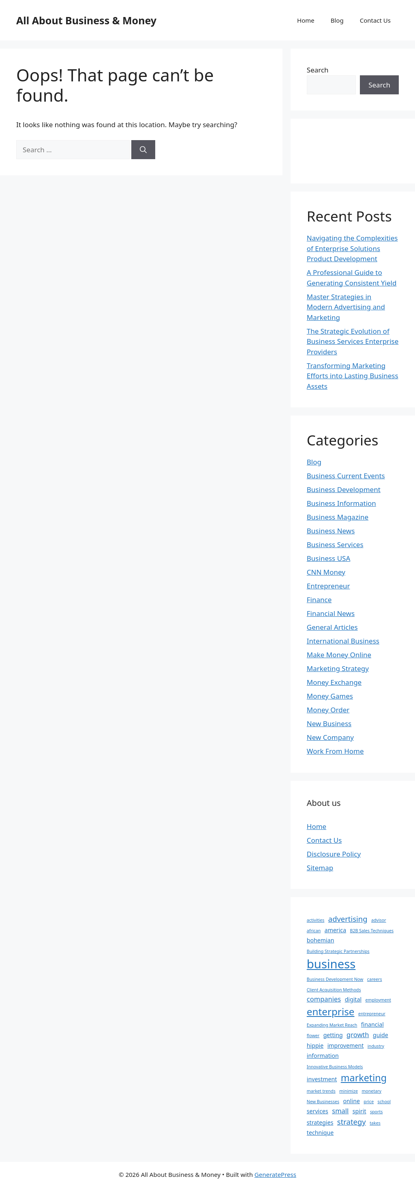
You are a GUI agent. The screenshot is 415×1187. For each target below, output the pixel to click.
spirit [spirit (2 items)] (359, 1111)
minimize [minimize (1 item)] (348, 1091)
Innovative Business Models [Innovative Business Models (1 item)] (335, 1067)
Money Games (330, 696)
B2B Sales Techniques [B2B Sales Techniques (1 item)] (372, 930)
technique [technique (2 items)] (320, 1132)
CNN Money (326, 572)
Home (305, 20)
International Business (343, 641)
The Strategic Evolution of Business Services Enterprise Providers (352, 341)
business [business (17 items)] (331, 964)
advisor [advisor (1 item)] (378, 920)
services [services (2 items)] (317, 1111)
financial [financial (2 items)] (372, 1024)
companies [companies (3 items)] (324, 999)
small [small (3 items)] (340, 1110)
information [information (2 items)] (323, 1055)
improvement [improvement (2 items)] (345, 1045)
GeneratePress (275, 1174)
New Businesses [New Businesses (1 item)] (323, 1101)
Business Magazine (337, 517)
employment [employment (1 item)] (378, 1000)
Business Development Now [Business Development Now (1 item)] (335, 979)
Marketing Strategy (338, 668)
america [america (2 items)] (335, 930)
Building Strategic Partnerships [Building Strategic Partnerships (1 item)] (338, 951)
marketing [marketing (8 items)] (364, 1077)
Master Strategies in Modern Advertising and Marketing (346, 307)
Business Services (335, 544)
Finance (319, 599)
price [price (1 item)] (369, 1101)
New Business (329, 723)
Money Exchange (334, 682)
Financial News (331, 613)
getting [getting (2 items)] (333, 1035)
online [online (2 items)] (351, 1101)
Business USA (329, 558)
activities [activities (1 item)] (316, 920)
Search (318, 70)
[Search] (143, 150)
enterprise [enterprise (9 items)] (331, 1011)
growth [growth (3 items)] (358, 1034)
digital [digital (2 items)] (353, 999)
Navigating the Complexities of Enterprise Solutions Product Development (352, 248)
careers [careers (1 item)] (374, 979)
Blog (337, 20)
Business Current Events (346, 475)
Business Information (341, 503)
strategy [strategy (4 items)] (351, 1122)
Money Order (328, 709)
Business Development (344, 489)
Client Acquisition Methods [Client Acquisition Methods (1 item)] (334, 990)
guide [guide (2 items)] (380, 1035)
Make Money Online (339, 654)
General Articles (332, 627)
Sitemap (320, 867)
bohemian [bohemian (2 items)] (320, 940)
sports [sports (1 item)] (376, 1112)
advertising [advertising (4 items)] (348, 919)
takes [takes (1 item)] (375, 1123)
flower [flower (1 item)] (313, 1035)
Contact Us (375, 20)
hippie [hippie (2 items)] (315, 1045)
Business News (331, 530)
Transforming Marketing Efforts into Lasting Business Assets (352, 376)
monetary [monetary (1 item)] (371, 1091)
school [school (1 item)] (384, 1101)
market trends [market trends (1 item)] (321, 1091)
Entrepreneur (328, 585)
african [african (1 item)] (314, 930)
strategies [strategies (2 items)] (320, 1122)
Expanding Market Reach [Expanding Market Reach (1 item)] (332, 1025)
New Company (330, 737)
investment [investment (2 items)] (322, 1079)
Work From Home (335, 751)
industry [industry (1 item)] (376, 1046)
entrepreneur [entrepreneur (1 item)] (371, 1014)
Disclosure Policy (334, 854)
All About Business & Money (86, 20)
